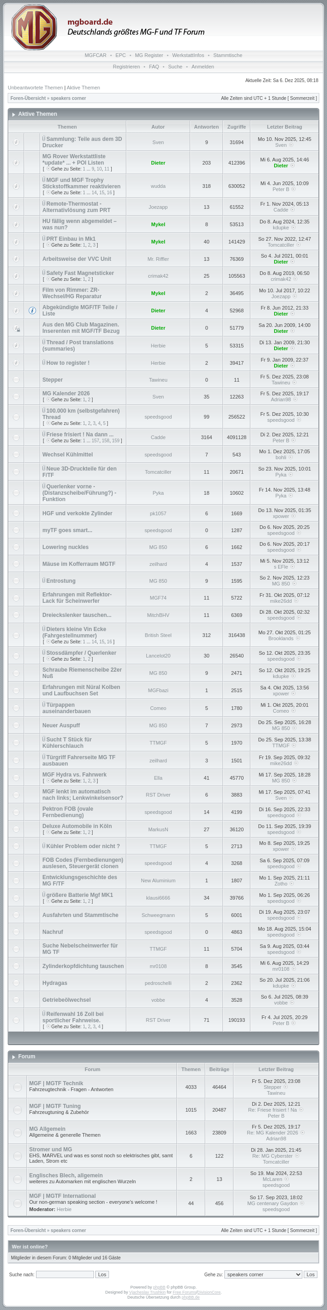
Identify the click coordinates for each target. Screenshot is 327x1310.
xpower (281, 516)
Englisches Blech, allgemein (66, 1175)
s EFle (281, 567)
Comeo (158, 708)
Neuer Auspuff (61, 725)
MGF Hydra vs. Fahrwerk (74, 775)
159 (115, 440)
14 (94, 192)
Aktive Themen (83, 87)
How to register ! (68, 363)
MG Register (149, 55)
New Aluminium (158, 880)
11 (106, 168)
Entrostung (61, 581)
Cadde (281, 209)
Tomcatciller (281, 245)
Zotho (281, 883)
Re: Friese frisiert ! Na (276, 1110)
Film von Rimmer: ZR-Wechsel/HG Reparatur (72, 293)
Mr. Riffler (158, 259)
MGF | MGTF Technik (56, 1083)
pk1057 (158, 513)
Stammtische (228, 55)
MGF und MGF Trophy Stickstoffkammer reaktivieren (81, 183)
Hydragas (54, 983)
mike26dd (281, 601)
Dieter (158, 163)
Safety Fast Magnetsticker (80, 273)
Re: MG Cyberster (276, 1156)
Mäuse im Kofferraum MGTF (78, 564)
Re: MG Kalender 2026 (276, 1132)
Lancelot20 (158, 655)
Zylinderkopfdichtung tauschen (83, 966)
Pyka (280, 474)
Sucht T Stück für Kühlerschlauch (67, 742)
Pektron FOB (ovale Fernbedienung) (67, 812)
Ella (158, 778)
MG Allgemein (47, 1129)
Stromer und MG (50, 1149)
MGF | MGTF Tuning (55, 1106)
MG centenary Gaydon (276, 1203)
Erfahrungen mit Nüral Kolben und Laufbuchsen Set (81, 690)
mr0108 (158, 966)
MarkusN (158, 829)
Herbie (158, 345)
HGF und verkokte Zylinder (77, 513)
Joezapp (158, 207)
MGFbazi (158, 690)
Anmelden (203, 66)
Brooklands (280, 638)
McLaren (276, 1179)
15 (101, 192)
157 (95, 440)
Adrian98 (281, 399)
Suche (175, 66)
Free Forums (185, 1292)
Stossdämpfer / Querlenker (81, 653)
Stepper (52, 380)
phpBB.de (191, 1297)
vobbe (158, 1000)
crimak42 (158, 276)
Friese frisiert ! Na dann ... (80, 434)
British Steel (158, 635)
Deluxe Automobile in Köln (77, 826)
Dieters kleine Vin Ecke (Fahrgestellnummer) (74, 632)
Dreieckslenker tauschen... (76, 615)
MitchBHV (158, 615)
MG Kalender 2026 (66, 393)
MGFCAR (96, 55)
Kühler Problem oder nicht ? (83, 846)
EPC (120, 55)
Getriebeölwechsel (66, 1000)
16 (109, 192)
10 (99, 168)
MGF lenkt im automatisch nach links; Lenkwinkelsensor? (82, 794)
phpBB (159, 1287)
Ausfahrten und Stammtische (80, 915)
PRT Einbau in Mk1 (71, 239)
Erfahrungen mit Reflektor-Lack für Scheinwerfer (77, 597)
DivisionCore (209, 1292)
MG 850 (158, 547)
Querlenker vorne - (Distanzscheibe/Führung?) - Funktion (79, 492)
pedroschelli (158, 983)
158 (105, 440)
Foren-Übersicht (28, 98)
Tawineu (158, 380)
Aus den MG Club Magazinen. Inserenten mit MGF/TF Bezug (80, 327)
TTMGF (158, 743)
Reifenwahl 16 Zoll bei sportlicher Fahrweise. (73, 1017)
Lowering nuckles (65, 547)
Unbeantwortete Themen (35, 87)
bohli (280, 457)
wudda (158, 186)
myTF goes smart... (67, 530)
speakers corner (68, 98)
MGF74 (158, 598)
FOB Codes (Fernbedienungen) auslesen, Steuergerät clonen (82, 863)
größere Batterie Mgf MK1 (80, 895)
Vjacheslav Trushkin (147, 1292)
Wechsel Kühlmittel (67, 454)
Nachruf (52, 932)
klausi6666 (158, 898)
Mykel (158, 224)
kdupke (281, 227)
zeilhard (158, 564)
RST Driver (158, 794)
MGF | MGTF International (62, 1196)
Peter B (281, 189)
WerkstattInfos (188, 55)
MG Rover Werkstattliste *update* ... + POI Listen (74, 159)
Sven (158, 142)
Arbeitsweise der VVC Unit (76, 259)
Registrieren (126, 66)
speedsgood (158, 416)
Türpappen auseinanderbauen (66, 708)
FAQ (154, 66)
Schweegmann (158, 915)
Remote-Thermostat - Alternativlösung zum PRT (76, 207)
